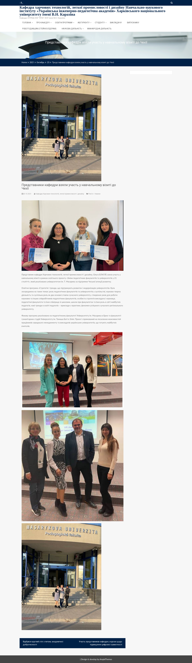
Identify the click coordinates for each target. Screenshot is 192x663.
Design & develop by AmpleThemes (96, 659)
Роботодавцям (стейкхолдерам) (39, 29)
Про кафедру (43, 23)
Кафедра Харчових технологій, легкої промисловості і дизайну (59, 194)
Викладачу (116, 23)
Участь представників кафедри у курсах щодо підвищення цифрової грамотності (100, 643)
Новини (97, 194)
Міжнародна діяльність (99, 29)
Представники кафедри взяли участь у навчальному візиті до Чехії (69, 186)
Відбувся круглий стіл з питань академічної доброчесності (43, 643)
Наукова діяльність (72, 29)
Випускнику (133, 23)
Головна (26, 23)
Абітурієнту (83, 23)
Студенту (100, 23)
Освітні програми (63, 23)
